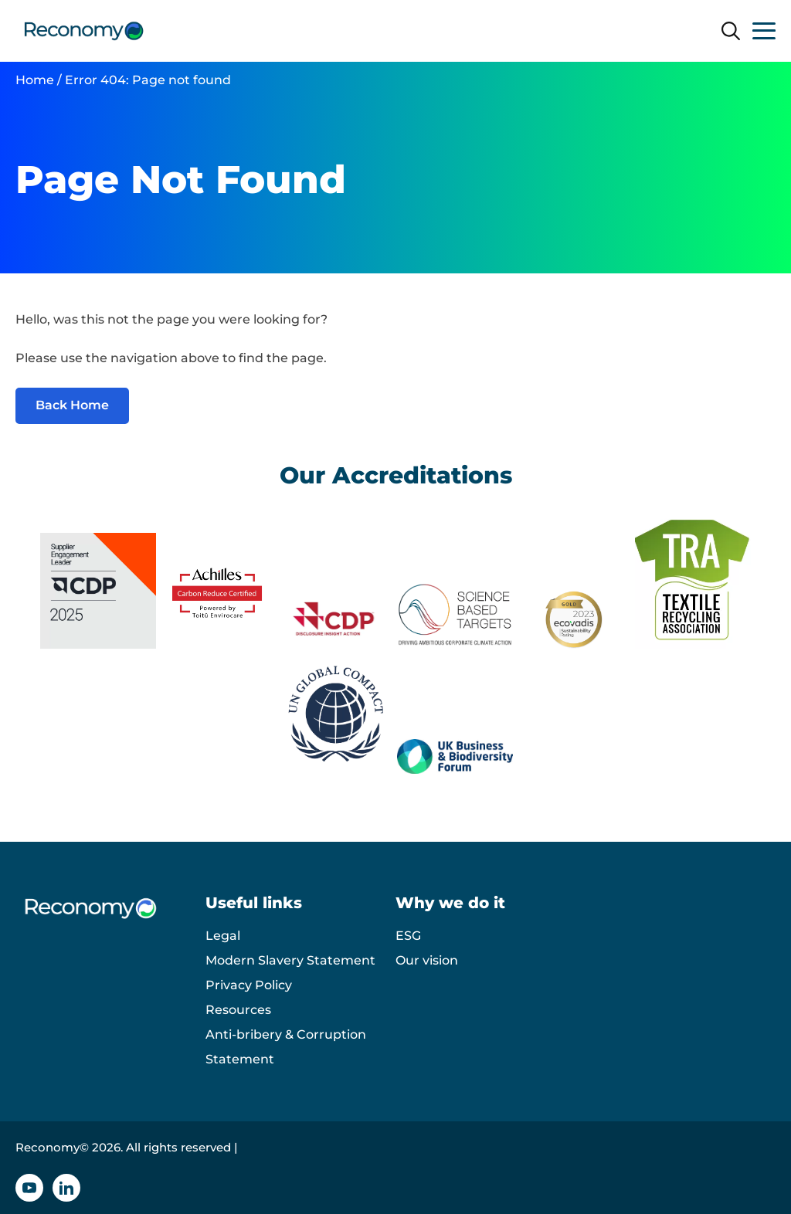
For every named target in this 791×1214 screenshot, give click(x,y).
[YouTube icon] (29, 1188)
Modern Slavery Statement (290, 960)
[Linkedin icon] (66, 1188)
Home (34, 80)
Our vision (427, 960)
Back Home (72, 405)
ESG (408, 935)
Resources (238, 1009)
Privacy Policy (248, 985)
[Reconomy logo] (83, 30)
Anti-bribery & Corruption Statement (285, 1046)
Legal (222, 935)
